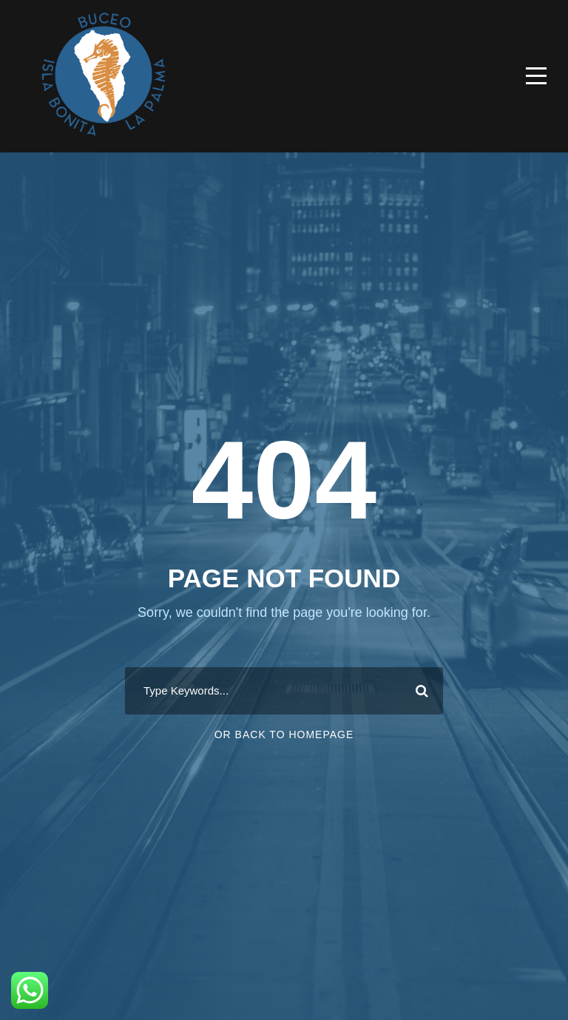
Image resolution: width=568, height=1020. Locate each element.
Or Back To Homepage (284, 734)
